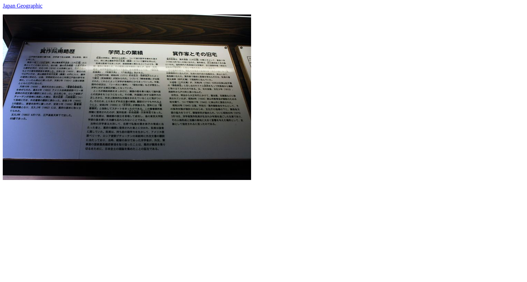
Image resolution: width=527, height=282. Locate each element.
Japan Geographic (22, 6)
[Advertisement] (210, 228)
